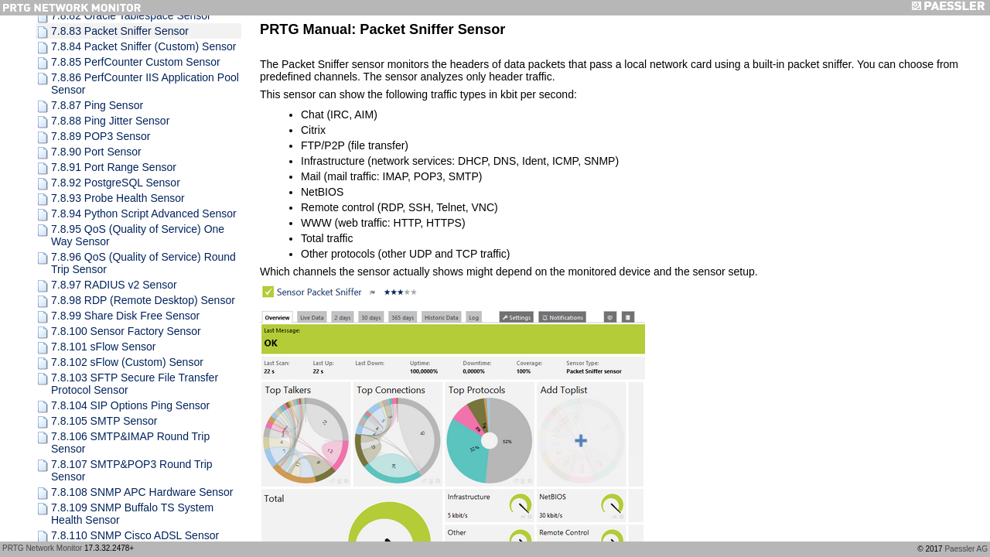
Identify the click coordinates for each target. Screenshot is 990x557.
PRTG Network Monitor (42, 548)
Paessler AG (966, 549)
